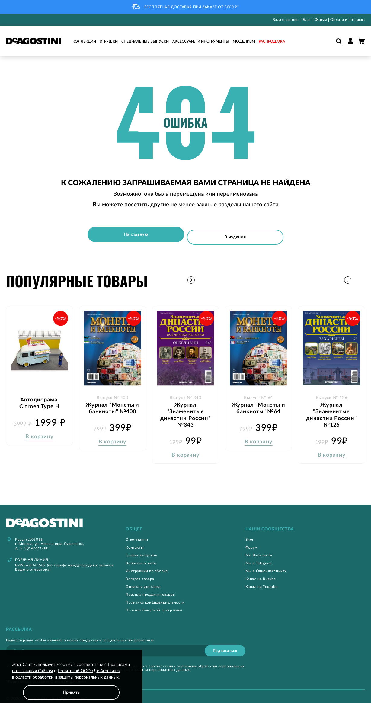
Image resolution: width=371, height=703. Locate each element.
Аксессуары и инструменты (200, 41)
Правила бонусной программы (154, 604)
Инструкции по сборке (147, 565)
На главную (132, 234)
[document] (71, 681)
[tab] (185, 523)
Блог (307, 19)
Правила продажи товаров (150, 588)
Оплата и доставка (347, 19)
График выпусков (141, 549)
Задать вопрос (286, 19)
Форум (321, 19)
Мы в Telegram (258, 557)
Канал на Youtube (261, 580)
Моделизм (244, 41)
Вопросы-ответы (141, 557)
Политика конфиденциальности (155, 596)
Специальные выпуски (145, 41)
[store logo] (33, 41)
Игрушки (109, 41)
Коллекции (84, 41)
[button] (360, 276)
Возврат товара (140, 573)
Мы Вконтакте (258, 549)
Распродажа (272, 41)
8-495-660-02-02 (30, 559)
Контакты (135, 541)
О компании (137, 533)
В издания (239, 234)
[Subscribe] (225, 644)
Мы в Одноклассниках (265, 565)
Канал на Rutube (260, 573)
